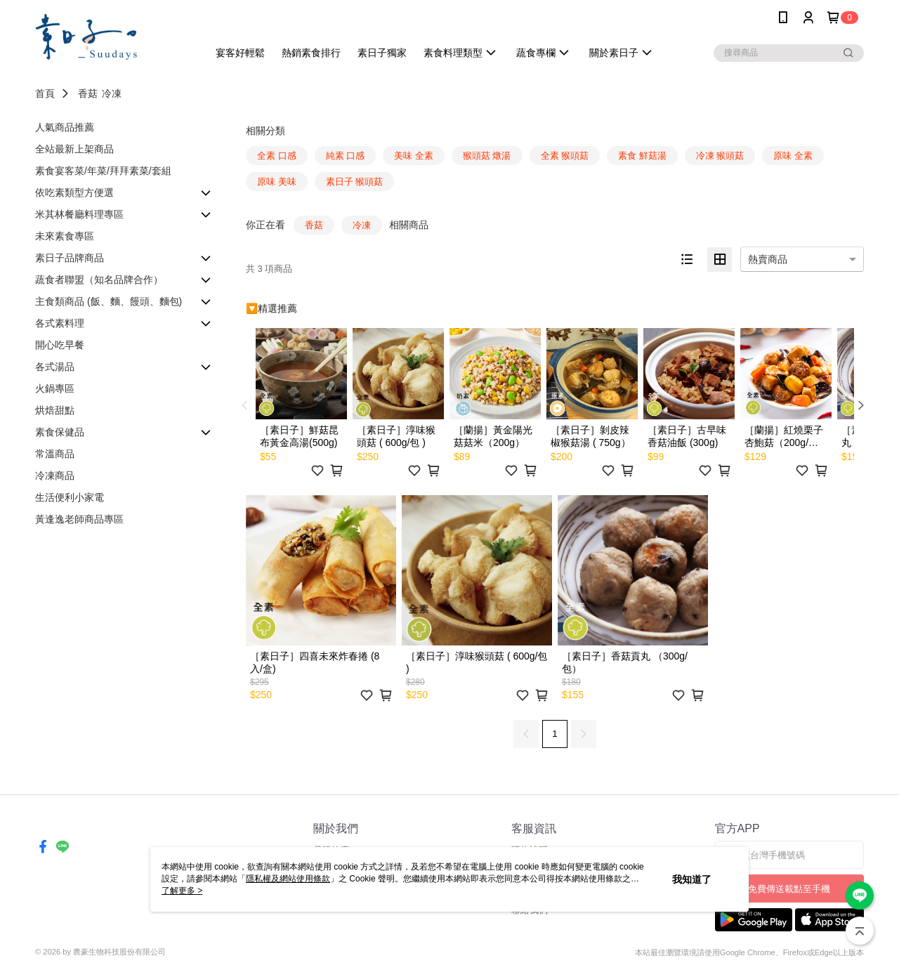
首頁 (45, 93)
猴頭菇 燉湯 (487, 155)
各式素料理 (59, 323)
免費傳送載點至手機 (789, 889)
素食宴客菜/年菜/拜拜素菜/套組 (103, 170)
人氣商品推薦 (64, 127)
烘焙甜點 (54, 410)
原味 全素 (793, 155)
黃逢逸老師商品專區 (79, 519)
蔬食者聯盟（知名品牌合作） (99, 279)
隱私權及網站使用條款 (288, 879)
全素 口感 (276, 155)
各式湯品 (54, 366)
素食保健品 (59, 432)
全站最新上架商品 (74, 149)
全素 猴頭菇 (565, 155)
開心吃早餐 (59, 344)
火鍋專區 (54, 388)
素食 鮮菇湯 (642, 155)
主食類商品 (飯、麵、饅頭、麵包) (108, 301)
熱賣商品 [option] (767, 259)
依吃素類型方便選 (74, 192)
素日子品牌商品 (69, 257)
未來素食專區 (64, 236)
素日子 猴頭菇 (354, 181)
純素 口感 (345, 155)
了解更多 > (182, 891)
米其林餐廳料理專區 (79, 214)
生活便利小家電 (69, 497)
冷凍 (112, 93)
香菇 (88, 93)
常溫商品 (54, 453)
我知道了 (691, 879)
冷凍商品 (54, 475)
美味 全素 (413, 155)
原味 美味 (276, 181)
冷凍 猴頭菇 (720, 155)
